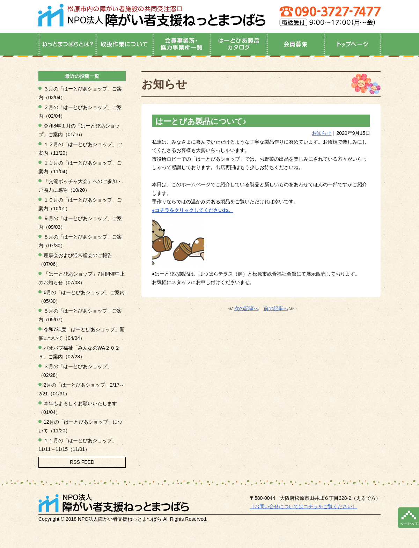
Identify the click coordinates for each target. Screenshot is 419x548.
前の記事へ (276, 308)
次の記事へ (246, 308)
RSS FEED (82, 462)
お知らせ (321, 133)
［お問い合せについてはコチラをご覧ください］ (303, 506)
